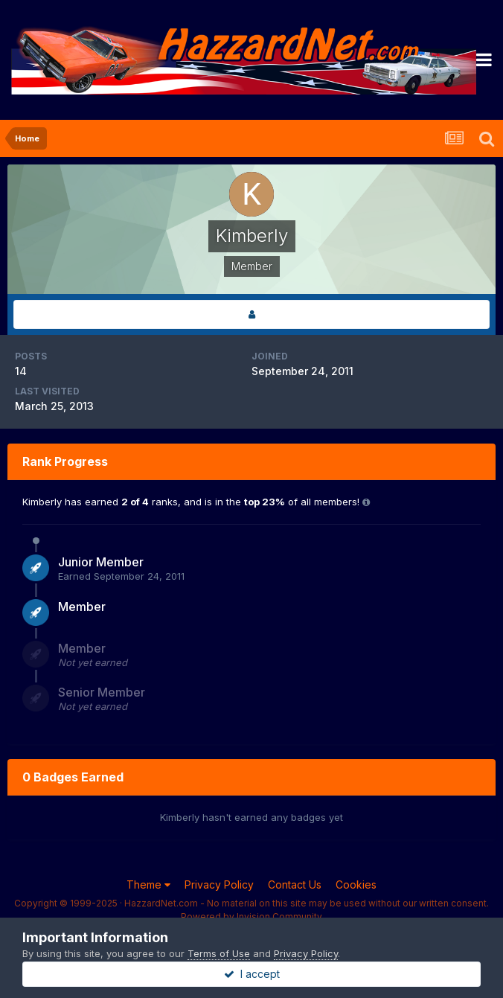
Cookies (356, 884)
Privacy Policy (219, 884)
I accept (252, 973)
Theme (148, 884)
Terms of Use (219, 953)
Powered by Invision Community (251, 916)
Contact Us (294, 884)
